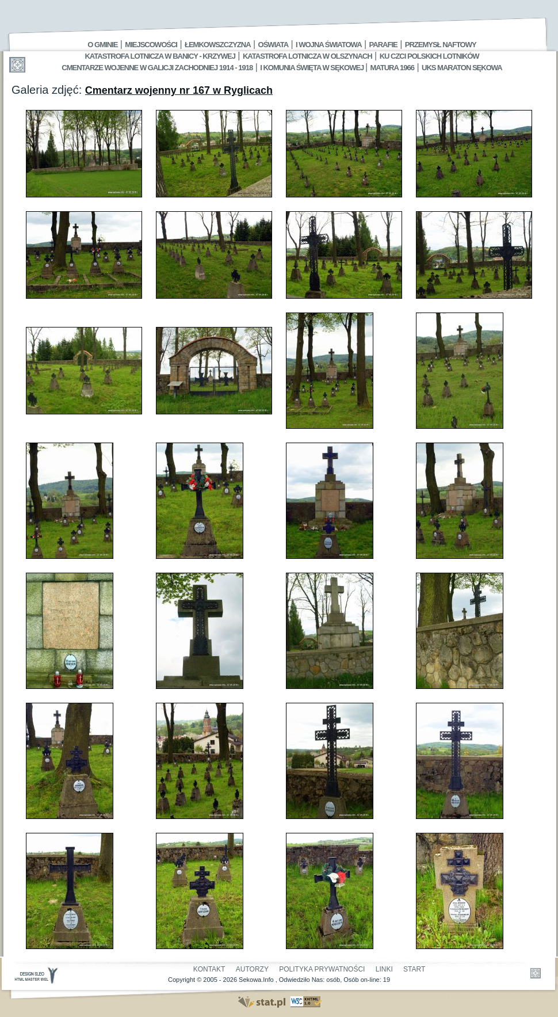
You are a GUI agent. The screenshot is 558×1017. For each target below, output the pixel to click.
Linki (384, 969)
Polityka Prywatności (322, 969)
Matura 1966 (392, 67)
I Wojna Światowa (328, 44)
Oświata (273, 44)
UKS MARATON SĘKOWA (462, 67)
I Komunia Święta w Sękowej (312, 67)
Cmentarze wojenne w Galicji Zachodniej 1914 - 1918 (157, 67)
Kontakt (209, 969)
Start (414, 969)
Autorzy (252, 969)
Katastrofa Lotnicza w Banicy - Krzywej (160, 56)
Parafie (383, 44)
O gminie (102, 44)
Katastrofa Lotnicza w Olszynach (307, 56)
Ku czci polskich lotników (429, 56)
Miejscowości (151, 44)
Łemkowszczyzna (218, 44)
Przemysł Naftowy (440, 44)
